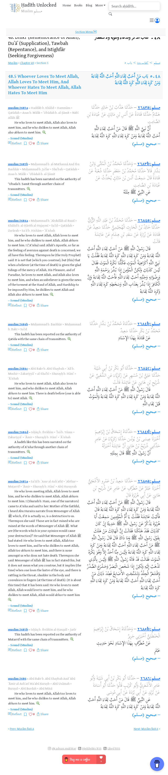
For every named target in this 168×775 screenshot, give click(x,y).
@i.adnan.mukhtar (64, 748)
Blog (89, 5)
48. (44, 46)
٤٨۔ (127, 37)
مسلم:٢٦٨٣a (149, 108)
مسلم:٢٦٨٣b (148, 164)
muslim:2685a (18, 481)
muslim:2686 (17, 678)
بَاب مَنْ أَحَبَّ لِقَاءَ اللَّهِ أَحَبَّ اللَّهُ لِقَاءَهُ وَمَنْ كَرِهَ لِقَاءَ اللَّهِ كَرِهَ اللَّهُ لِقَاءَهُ (125, 80)
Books (78, 5)
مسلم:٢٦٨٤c (149, 369)
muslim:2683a (18, 107)
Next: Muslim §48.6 (146, 728)
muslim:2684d (18, 432)
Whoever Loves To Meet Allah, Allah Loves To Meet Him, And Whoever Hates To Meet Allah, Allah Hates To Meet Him (44, 84)
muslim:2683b (18, 164)
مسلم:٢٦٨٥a (149, 481)
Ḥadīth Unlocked (38, 5)
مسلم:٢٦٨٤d (148, 432)
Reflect (17, 143)
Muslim (13, 62)
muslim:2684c (18, 368)
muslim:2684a (18, 220)
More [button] (99, 5)
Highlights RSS (92, 748)
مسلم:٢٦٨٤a (149, 221)
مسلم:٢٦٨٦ (150, 679)
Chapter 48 (27, 62)
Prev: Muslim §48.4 (22, 728)
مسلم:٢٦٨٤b (148, 324)
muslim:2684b (18, 324)
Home (67, 5)
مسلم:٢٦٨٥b (148, 629)
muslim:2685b (18, 629)
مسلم (157, 63)
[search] (134, 6)
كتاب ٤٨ (142, 63)
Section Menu (85, 31)
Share (44, 143)
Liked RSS (113, 748)
